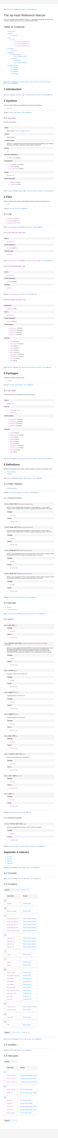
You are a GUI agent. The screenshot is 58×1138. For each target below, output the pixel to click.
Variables (9, 866)
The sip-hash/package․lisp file (28, 1080)
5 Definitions (10, 52)
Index (34, 9)
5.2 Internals (14, 58)
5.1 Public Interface (16, 54)
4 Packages (10, 48)
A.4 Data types (15, 73)
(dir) (20, 9)
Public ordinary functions (29, 924)
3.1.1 (21, 41)
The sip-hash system (25, 1105)
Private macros (27, 908)
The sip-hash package (26, 1095)
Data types (10, 868)
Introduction (10, 9)
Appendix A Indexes (12, 65)
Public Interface (11, 471)
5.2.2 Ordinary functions (20, 62)
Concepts (9, 862)
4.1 (14, 50)
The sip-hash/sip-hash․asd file (28, 1084)
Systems (9, 82)
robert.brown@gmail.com (22, 131)
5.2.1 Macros (17, 60)
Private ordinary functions (30, 935)
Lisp (8, 204)
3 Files (9, 38)
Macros (9, 609)
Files (8, 94)
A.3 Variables (14, 71)
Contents (30, 9)
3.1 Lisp (13, 39)
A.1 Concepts (14, 67)
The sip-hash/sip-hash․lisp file (28, 1087)
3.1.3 (22, 45)
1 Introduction (10, 31)
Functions (9, 864)
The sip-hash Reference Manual (26, 82)
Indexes (9, 458)
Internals (9, 474)
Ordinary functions (12, 488)
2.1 (14, 35)
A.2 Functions (14, 69)
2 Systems (10, 33)
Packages (9, 191)
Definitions (10, 367)
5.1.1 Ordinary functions (20, 56)
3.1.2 (21, 43)
